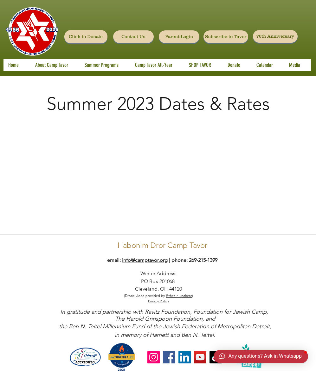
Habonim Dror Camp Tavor (162, 245)
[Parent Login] (179, 36)
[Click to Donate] (85, 36)
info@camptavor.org (145, 260)
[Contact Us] (133, 36)
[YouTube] (200, 357)
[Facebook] (169, 357)
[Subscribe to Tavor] (225, 36)
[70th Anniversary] (275, 36)
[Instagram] (153, 357)
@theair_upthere (179, 295)
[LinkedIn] (184, 357)
